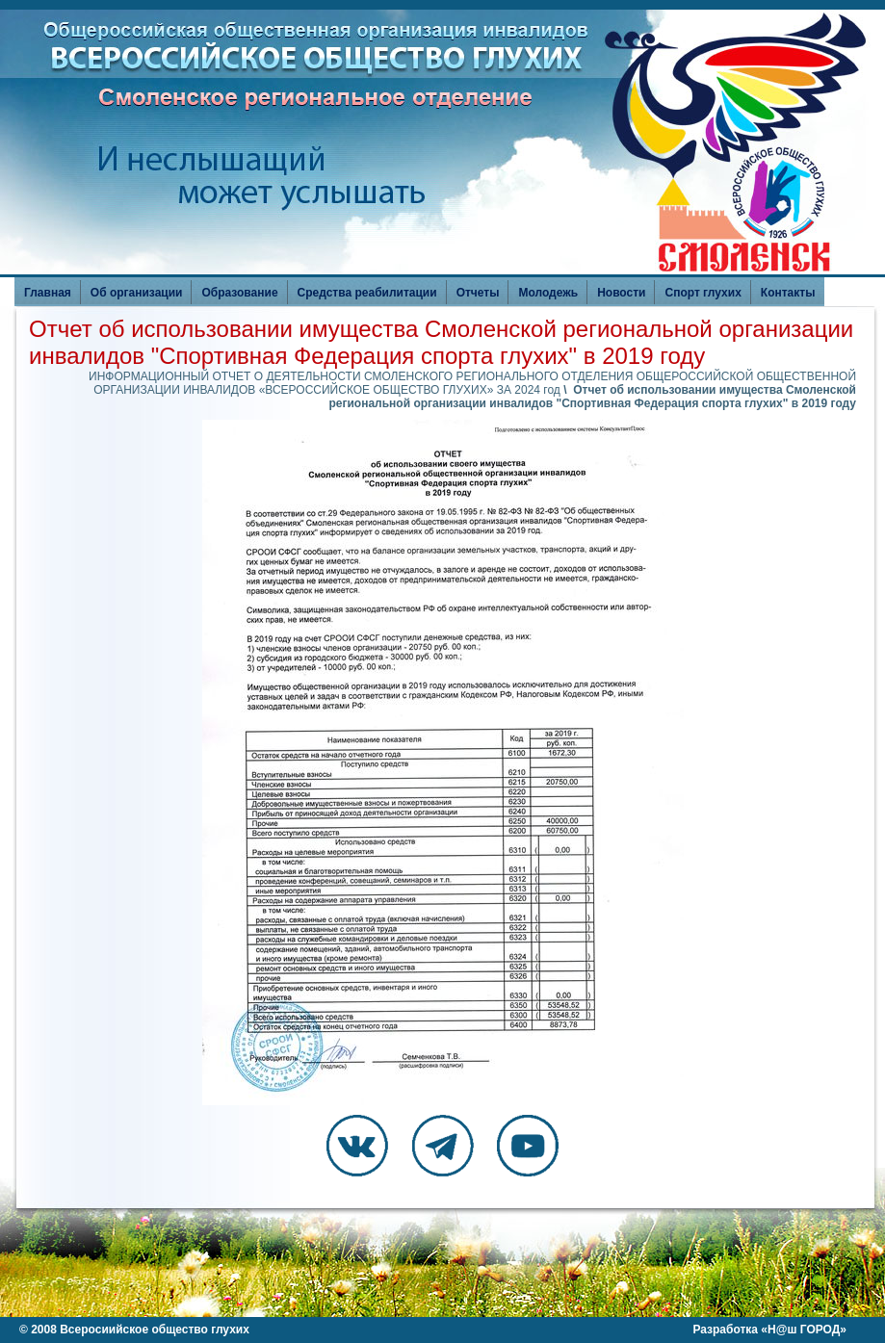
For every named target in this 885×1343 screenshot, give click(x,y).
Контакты (788, 292)
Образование (239, 292)
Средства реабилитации (367, 292)
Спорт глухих (702, 292)
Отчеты (478, 292)
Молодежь (548, 292)
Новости (621, 292)
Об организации (137, 292)
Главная (47, 292)
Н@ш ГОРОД (804, 1329)
